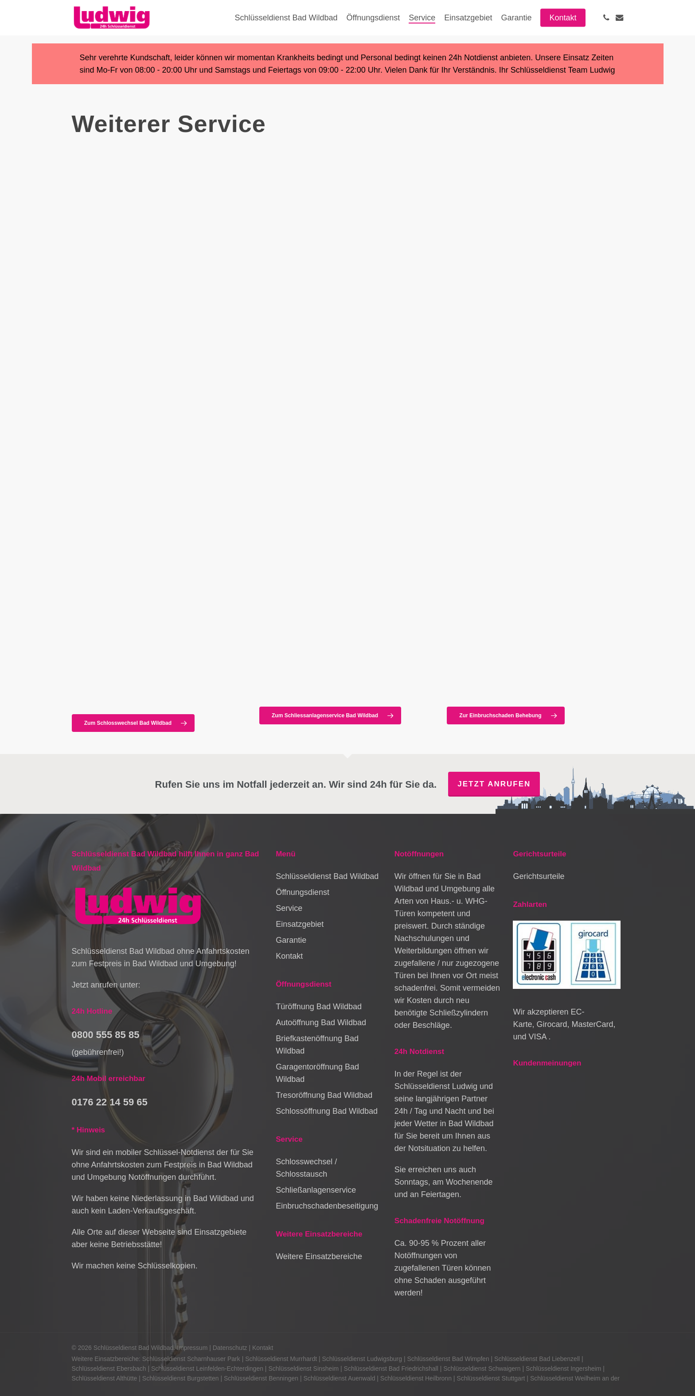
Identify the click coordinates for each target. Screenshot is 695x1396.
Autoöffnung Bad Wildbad (321, 1022)
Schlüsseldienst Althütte (104, 1378)
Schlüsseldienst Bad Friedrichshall (391, 1368)
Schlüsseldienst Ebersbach (109, 1368)
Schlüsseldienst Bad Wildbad (327, 876)
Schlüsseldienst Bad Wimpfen (448, 1358)
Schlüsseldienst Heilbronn (416, 1378)
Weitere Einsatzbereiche (319, 1256)
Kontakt (289, 956)
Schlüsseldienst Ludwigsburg (362, 1358)
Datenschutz (230, 1347)
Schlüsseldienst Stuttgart (491, 1378)
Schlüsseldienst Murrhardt (281, 1358)
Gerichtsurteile (538, 876)
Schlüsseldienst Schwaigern (481, 1368)
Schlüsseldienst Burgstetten (180, 1378)
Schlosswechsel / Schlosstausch (306, 1167)
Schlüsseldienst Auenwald (339, 1378)
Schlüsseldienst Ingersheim (563, 1368)
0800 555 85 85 (106, 1034)
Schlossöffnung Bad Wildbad (327, 1111)
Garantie (291, 940)
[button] (133, 723)
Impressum (192, 1347)
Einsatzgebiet (300, 924)
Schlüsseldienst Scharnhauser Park (191, 1358)
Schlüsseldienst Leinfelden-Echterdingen (207, 1368)
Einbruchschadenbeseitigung (327, 1206)
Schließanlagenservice (316, 1190)
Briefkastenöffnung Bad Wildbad (317, 1044)
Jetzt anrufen (494, 784)
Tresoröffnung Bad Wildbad (324, 1095)
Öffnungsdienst (302, 892)
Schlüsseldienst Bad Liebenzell (537, 1358)
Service (289, 908)
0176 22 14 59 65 (110, 1102)
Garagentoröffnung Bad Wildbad (317, 1073)
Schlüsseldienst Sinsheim (303, 1368)
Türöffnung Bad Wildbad (319, 1006)
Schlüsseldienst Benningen (261, 1378)
